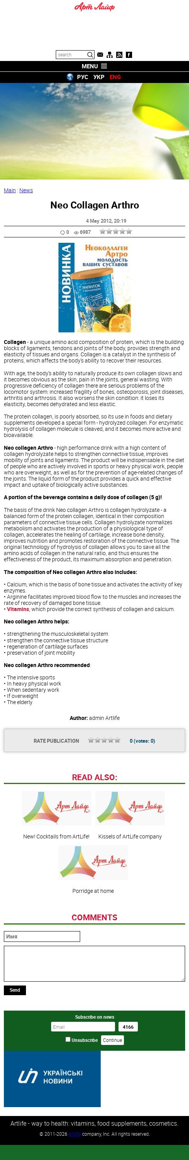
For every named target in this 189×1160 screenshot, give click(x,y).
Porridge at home (93, 922)
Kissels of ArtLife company (130, 868)
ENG (115, 77)
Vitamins (18, 609)
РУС (82, 77)
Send (15, 1043)
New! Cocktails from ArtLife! (56, 868)
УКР (99, 77)
